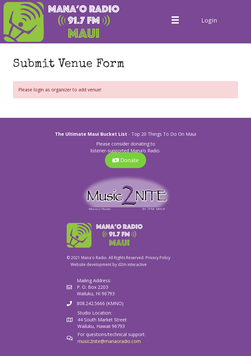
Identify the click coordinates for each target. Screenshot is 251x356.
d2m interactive (132, 264)
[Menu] (175, 20)
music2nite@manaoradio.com (109, 341)
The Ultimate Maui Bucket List (91, 134)
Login (209, 20)
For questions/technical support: (112, 334)
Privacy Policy (157, 257)
